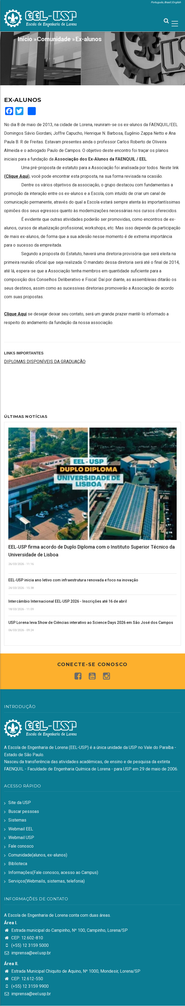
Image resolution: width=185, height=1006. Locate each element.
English (176, 2)
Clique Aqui (17, 176)
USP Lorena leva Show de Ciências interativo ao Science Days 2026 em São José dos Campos (90, 622)
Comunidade (54, 39)
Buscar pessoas (23, 811)
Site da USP (19, 802)
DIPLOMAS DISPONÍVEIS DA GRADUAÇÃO (45, 361)
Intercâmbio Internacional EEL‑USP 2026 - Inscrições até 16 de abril (67, 601)
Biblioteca (17, 863)
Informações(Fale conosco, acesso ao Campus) (53, 872)
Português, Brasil (160, 2)
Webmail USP (21, 837)
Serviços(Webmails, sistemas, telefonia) (46, 881)
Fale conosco (21, 846)
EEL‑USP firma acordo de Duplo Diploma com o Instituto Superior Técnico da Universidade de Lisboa (91, 550)
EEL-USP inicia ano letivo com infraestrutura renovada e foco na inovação (73, 580)
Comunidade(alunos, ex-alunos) (37, 855)
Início (24, 39)
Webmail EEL (20, 828)
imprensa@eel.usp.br (27, 952)
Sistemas (17, 820)
